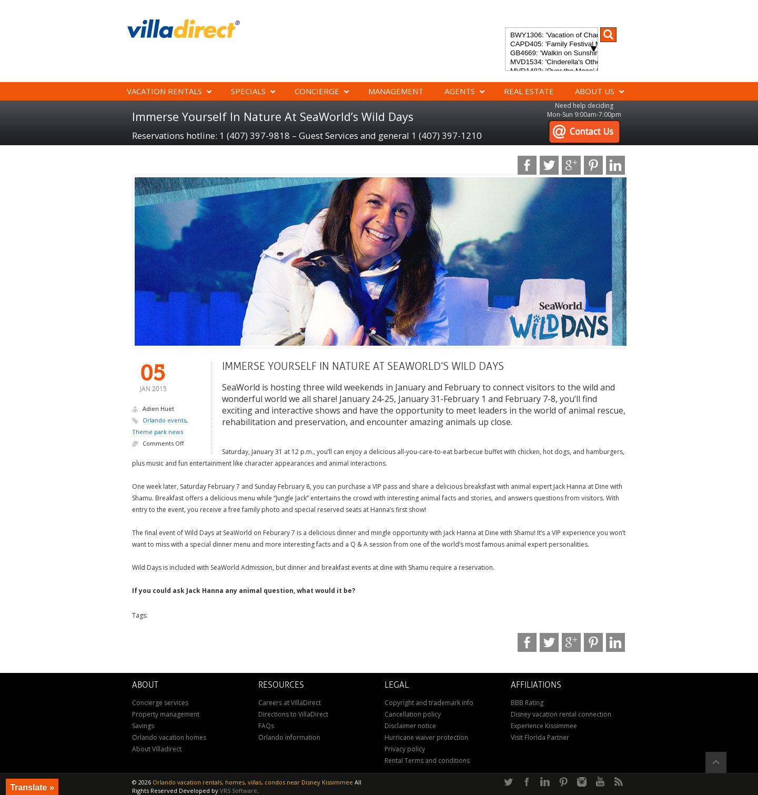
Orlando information (289, 737)
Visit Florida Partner (540, 737)
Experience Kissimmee (544, 725)
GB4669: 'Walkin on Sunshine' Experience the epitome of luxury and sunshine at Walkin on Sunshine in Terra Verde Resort (551, 53)
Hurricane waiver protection (426, 737)
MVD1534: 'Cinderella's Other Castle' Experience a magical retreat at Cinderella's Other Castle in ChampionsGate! (551, 62)
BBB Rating (527, 702)
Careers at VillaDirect (289, 702)
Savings (143, 725)
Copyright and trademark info (429, 702)
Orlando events (164, 420)
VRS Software (238, 790)
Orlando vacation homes (169, 737)
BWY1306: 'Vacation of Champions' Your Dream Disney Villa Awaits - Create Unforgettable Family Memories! (551, 35)
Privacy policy (405, 748)
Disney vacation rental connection (561, 714)
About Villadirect (156, 748)
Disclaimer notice (410, 725)
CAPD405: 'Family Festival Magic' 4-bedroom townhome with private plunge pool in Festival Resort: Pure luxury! (551, 44)
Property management (165, 714)
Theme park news (157, 432)
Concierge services (160, 702)
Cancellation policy (413, 714)
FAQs (266, 725)
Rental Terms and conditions (427, 760)
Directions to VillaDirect (293, 714)
